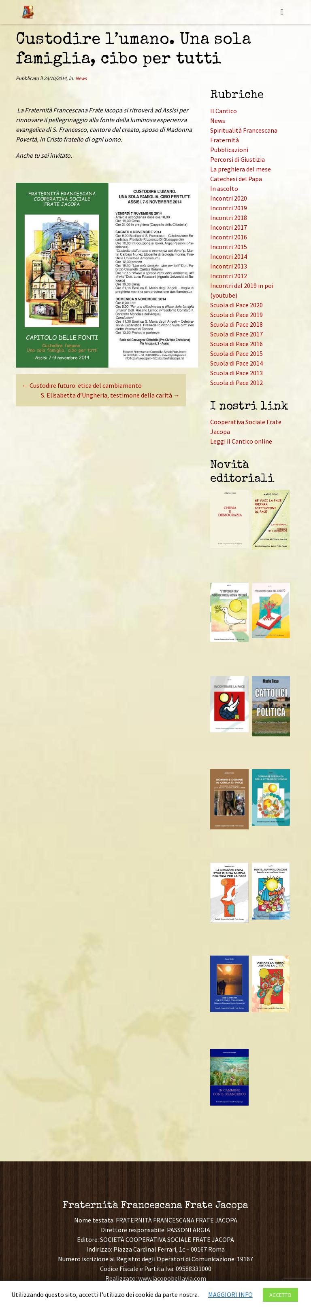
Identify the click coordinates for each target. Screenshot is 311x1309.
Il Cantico (223, 111)
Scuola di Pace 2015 (236, 353)
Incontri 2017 (228, 227)
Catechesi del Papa (236, 179)
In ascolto (224, 188)
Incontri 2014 (228, 256)
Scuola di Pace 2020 (236, 305)
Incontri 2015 (228, 247)
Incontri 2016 (228, 237)
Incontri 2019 (228, 208)
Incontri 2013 (228, 266)
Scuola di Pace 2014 (236, 363)
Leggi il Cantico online (241, 441)
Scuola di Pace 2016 (236, 344)
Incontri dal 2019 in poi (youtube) (241, 290)
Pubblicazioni (229, 150)
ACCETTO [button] (280, 1294)
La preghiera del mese (240, 169)
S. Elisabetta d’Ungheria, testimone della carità (110, 395)
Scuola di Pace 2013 (236, 373)
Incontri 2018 (228, 218)
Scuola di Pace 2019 (236, 315)
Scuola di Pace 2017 (236, 334)
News (81, 78)
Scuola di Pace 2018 (236, 324)
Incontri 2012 (228, 276)
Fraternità (224, 140)
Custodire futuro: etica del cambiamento (82, 385)
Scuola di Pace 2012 (236, 383)
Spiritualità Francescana (243, 130)
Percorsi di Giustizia (237, 159)
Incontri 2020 (228, 198)
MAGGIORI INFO (230, 1294)
